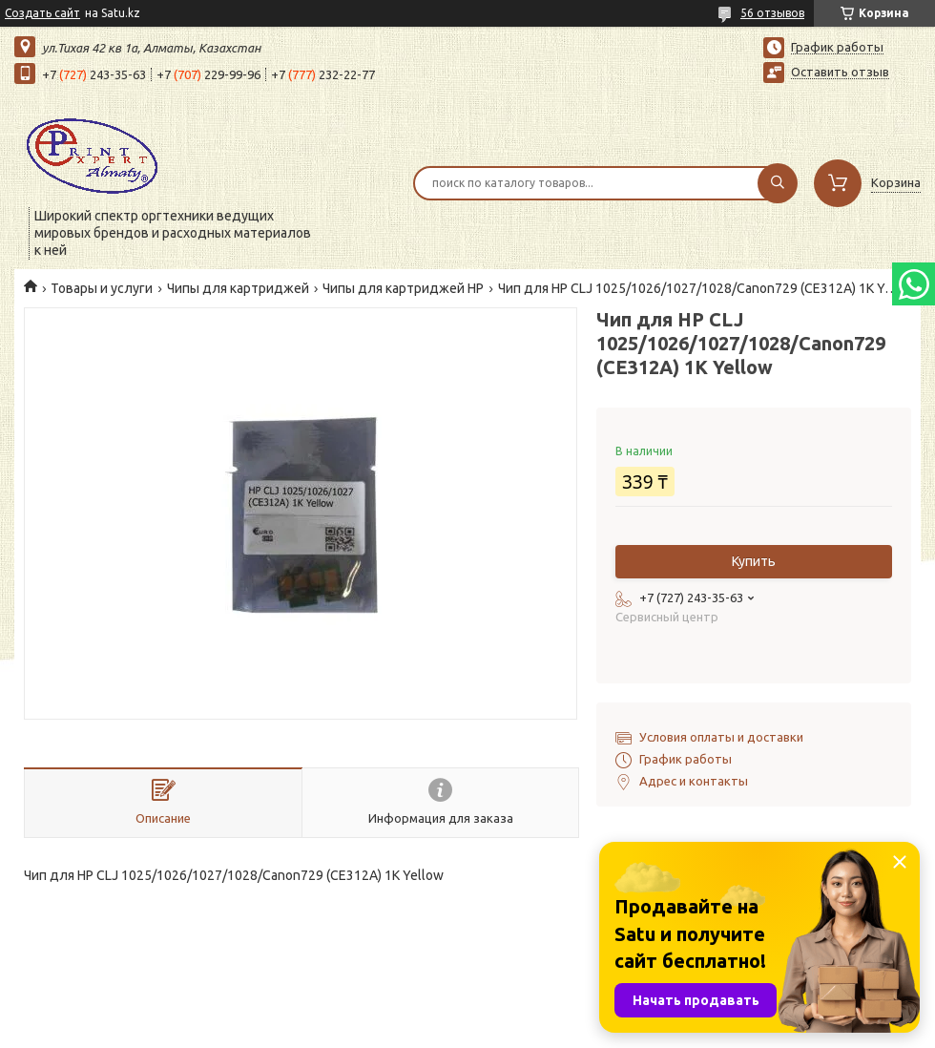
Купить (754, 561)
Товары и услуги (102, 288)
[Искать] (778, 183)
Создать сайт (42, 13)
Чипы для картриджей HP (403, 288)
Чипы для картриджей (238, 288)
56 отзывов (772, 13)
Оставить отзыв (840, 71)
